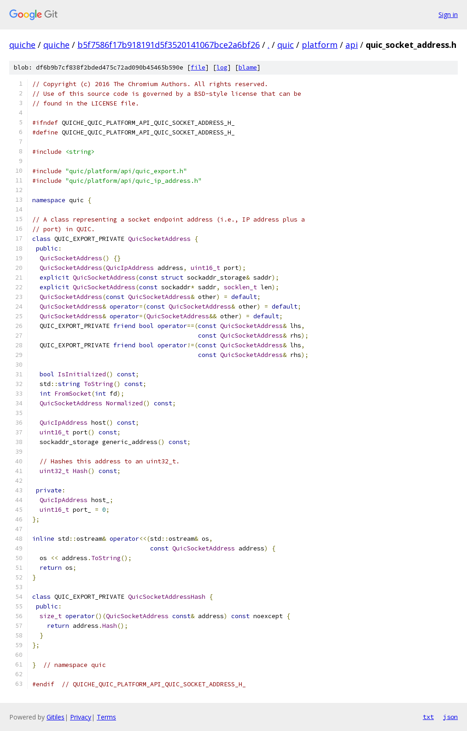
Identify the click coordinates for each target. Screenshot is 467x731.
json (450, 717)
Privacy (80, 717)
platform (320, 44)
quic (285, 44)
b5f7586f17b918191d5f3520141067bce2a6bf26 (168, 44)
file (198, 67)
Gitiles (55, 717)
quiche (22, 44)
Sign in (448, 14)
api (351, 44)
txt (428, 717)
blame (248, 67)
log (222, 67)
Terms (106, 717)
